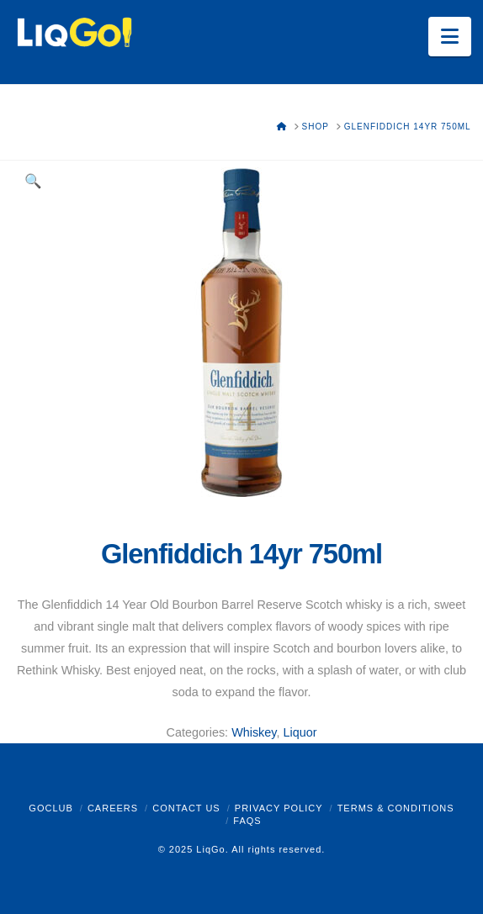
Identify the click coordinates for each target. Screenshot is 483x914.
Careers (113, 808)
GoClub (50, 808)
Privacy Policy (279, 808)
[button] (449, 36)
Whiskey (253, 732)
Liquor (299, 732)
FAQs (247, 821)
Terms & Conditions (395, 808)
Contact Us (186, 808)
